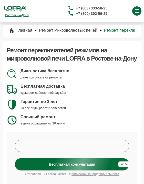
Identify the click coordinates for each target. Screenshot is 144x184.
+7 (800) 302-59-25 (92, 14)
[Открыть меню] (136, 11)
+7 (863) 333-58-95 (92, 8)
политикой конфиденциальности (95, 174)
